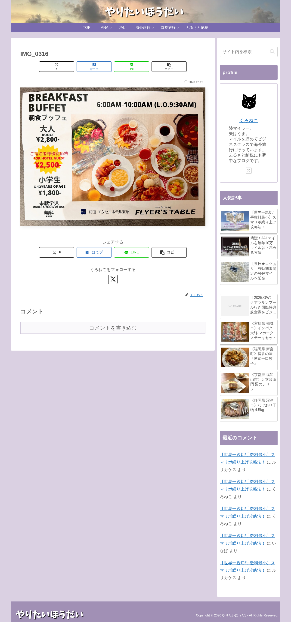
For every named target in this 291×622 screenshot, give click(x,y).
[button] (169, 66)
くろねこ (248, 120)
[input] (249, 52)
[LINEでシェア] (131, 66)
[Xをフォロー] (113, 279)
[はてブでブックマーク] (94, 66)
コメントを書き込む (113, 328)
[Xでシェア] (56, 66)
